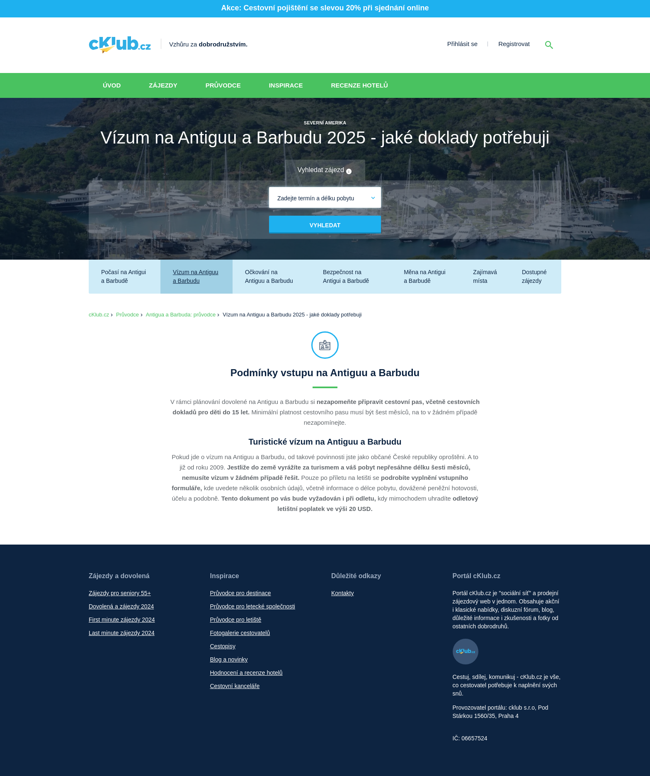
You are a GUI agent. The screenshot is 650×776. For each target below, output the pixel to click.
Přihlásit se (462, 43)
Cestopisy (222, 646)
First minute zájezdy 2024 (122, 619)
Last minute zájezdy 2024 (122, 633)
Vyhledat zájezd (325, 170)
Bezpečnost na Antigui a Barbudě (346, 276)
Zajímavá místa (485, 276)
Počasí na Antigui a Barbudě (123, 276)
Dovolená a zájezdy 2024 (121, 606)
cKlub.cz (99, 314)
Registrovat (514, 43)
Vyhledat (325, 225)
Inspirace (286, 85)
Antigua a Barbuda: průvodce (181, 314)
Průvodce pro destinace (240, 593)
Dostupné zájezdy (534, 276)
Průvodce (223, 85)
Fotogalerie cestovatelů (240, 633)
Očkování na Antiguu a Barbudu (269, 276)
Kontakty (342, 593)
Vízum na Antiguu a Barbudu (195, 276)
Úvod (112, 85)
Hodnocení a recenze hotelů (246, 672)
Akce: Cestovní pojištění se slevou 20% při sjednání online (325, 8)
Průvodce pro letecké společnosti (252, 606)
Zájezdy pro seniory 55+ (120, 593)
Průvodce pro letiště (236, 619)
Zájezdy (163, 85)
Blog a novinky (229, 659)
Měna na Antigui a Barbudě (424, 276)
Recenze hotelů (359, 85)
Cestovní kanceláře (235, 686)
